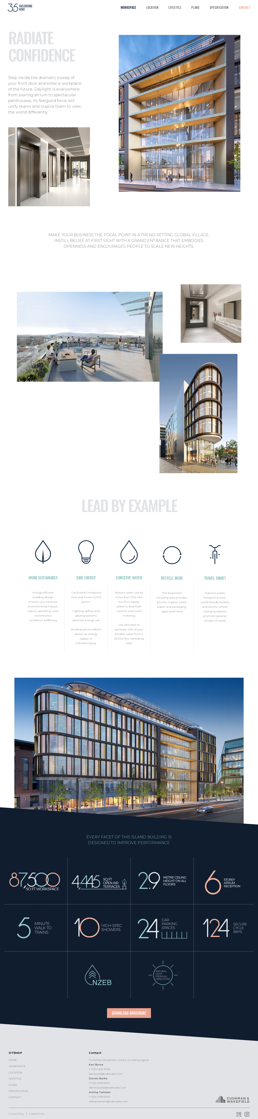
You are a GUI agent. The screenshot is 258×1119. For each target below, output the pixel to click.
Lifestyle (174, 7)
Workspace (128, 7)
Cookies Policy (37, 1113)
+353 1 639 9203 (100, 1082)
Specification (219, 7)
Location (152, 7)
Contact (244, 7)
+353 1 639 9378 (100, 1069)
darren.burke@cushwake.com (107, 1087)
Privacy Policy (16, 1113)
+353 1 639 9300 (100, 1096)
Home (13, 1059)
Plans (195, 7)
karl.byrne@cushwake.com (105, 1073)
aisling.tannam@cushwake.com (108, 1101)
